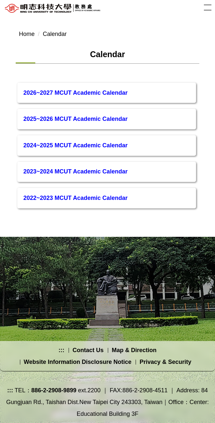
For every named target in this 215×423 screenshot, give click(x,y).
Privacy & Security (165, 362)
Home (27, 34)
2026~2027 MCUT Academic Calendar (75, 92)
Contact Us (88, 350)
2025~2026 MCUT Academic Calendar (75, 119)
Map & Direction (134, 350)
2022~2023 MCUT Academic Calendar (75, 198)
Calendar (55, 34)
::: (61, 350)
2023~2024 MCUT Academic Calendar (75, 171)
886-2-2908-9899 (53, 390)
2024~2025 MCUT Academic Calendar (75, 145)
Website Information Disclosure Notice (78, 362)
